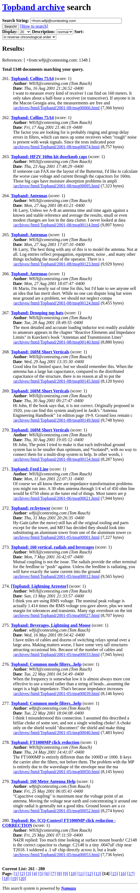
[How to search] (34, 26)
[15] (114, 873)
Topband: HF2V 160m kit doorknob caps (49, 156)
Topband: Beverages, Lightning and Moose (51, 625)
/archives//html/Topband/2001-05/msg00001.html (56, 537)
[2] (22, 873)
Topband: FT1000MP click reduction (45, 742)
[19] (14, 878)
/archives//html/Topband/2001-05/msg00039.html (56, 693)
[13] (97, 873)
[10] (72, 873)
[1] (16, 873)
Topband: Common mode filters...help (46, 664)
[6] (46, 873)
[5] (40, 873)
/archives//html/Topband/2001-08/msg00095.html (56, 186)
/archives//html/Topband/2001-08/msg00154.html (56, 459)
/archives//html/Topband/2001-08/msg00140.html (56, 342)
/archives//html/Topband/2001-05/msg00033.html (56, 654)
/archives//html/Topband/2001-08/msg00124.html (56, 303)
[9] (65, 873)
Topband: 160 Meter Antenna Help (43, 781)
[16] (122, 873)
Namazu (68, 888)
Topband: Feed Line (29, 469)
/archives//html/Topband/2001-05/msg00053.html (56, 854)
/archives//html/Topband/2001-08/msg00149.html (56, 420)
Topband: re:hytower (30, 508)
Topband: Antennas (29, 195)
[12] (89, 873)
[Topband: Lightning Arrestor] (39, 586)
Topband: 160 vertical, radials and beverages (52, 547)
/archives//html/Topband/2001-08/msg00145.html (56, 381)
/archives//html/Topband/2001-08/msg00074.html (56, 147)
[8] (59, 873)
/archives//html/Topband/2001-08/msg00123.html (56, 264)
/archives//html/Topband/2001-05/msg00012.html (56, 576)
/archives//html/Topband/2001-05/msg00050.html (56, 771)
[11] (81, 873)
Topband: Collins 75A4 (32, 78)
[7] (53, 873)
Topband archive (33, 7)
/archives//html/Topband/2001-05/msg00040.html (56, 732)
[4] (34, 873)
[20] (22, 878)
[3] (28, 873)
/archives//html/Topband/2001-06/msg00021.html (56, 498)
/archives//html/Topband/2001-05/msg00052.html (56, 810)
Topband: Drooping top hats (37, 313)
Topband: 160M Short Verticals (40, 352)
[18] (6, 878)
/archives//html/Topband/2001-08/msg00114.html (56, 225)
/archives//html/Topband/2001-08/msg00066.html (56, 107)
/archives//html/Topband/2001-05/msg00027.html (56, 615)
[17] (131, 873)
